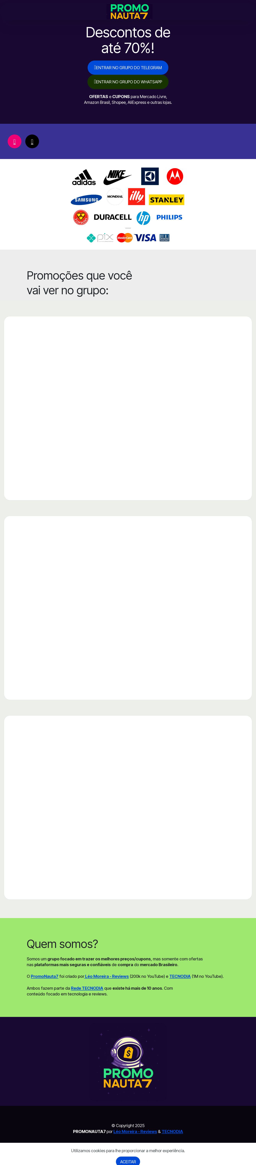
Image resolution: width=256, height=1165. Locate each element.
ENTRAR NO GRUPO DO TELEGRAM (128, 67)
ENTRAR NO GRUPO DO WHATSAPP (128, 81)
